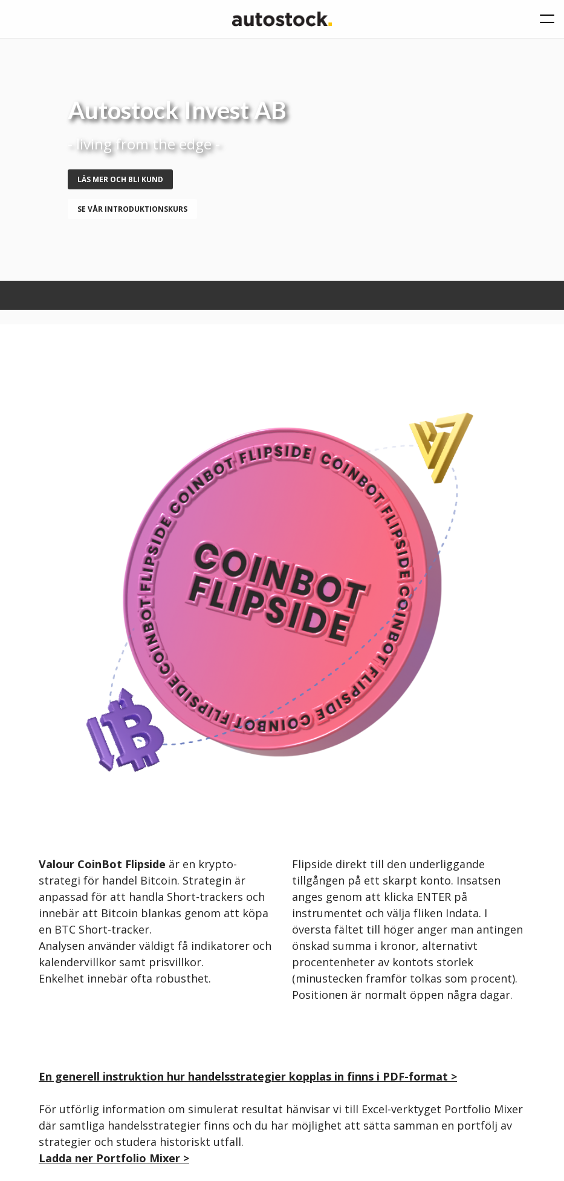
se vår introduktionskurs (132, 209)
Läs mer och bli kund (120, 179)
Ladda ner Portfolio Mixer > (114, 1158)
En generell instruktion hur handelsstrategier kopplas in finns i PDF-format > (248, 1076)
